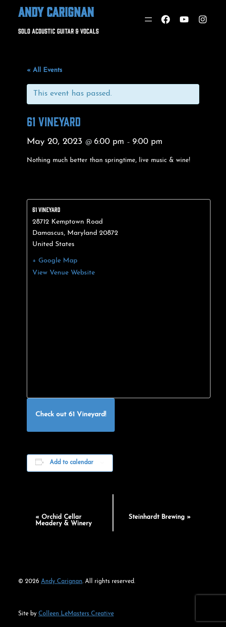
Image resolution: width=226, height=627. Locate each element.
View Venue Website (63, 272)
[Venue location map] (118, 337)
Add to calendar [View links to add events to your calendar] (71, 462)
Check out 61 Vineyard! (70, 414)
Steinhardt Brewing (160, 517)
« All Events (44, 70)
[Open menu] (148, 19)
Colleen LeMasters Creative (76, 614)
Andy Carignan (56, 11)
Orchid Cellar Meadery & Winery (63, 520)
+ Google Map (54, 260)
